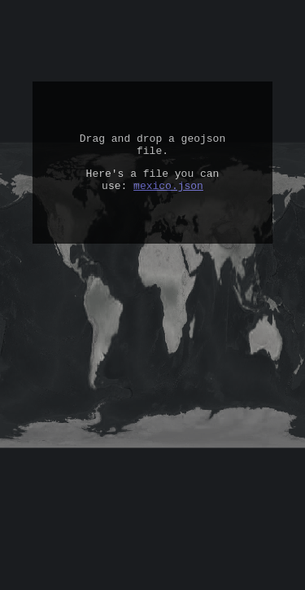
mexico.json (168, 194)
